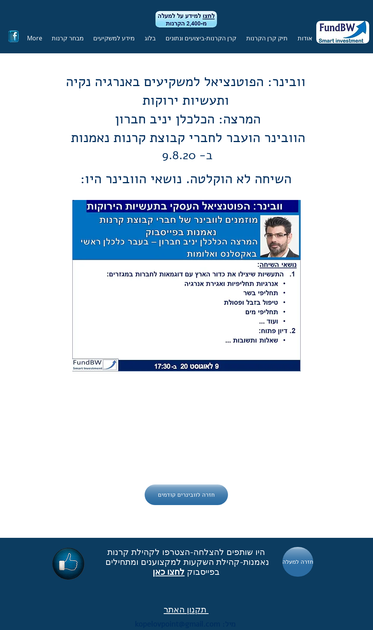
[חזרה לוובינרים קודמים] (186, 494)
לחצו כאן (169, 572)
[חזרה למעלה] (297, 562)
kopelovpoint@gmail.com (177, 624)
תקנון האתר (186, 609)
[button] (266, 38)
